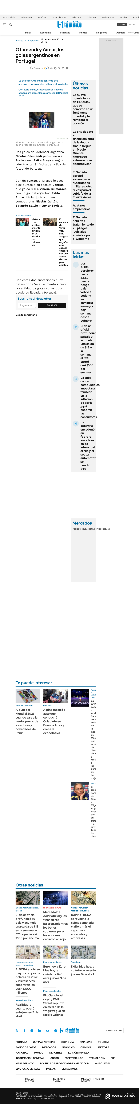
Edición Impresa (78, 1052)
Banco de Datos (26, 1047)
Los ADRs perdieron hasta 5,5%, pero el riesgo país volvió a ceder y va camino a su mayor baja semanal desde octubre (87, 292)
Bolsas (85, 529)
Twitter (17, 1030)
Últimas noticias (44, 1042)
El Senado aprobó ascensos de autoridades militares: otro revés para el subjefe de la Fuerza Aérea (82, 184)
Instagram (31, 1030)
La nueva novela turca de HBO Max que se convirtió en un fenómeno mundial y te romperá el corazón (83, 109)
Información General (30, 1058)
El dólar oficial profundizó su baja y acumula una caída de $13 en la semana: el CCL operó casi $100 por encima (88, 349)
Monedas (77, 529)
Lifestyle (103, 1047)
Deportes (33, 40)
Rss (113, 1058)
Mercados (49, 1047)
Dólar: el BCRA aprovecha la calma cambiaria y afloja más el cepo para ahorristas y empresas (82, 926)
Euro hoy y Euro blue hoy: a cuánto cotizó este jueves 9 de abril (54, 974)
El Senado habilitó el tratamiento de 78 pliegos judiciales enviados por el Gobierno (83, 228)
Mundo (38, 1052)
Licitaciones (70, 1068)
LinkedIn (39, 1030)
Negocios (101, 32)
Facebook (24, 1030)
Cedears (105, 529)
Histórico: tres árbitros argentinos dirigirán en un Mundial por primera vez (38, 232)
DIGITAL (31, 1080)
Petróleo (42, 17)
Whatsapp (55, 1030)
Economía (45, 32)
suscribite (122, 24)
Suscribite (52, 305)
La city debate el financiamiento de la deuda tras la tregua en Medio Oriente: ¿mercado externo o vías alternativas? (83, 148)
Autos (54, 1058)
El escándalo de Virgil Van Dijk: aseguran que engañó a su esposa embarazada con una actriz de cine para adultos (66, 242)
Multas (51, 1068)
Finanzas (65, 32)
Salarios (123, 17)
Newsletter (132, 32)
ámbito (19, 40)
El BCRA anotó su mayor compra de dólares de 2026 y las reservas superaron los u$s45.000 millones (28, 980)
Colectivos (76, 17)
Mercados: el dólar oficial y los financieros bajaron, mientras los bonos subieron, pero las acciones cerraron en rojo (55, 925)
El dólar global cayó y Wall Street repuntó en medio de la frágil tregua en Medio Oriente (54, 1005)
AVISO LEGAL (103, 1063)
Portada (21, 1042)
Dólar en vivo (26, 17)
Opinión (120, 32)
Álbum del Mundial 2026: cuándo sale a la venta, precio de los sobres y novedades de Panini (27, 721)
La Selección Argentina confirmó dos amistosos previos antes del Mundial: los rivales (43, 82)
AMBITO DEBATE (92, 1080)
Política (83, 32)
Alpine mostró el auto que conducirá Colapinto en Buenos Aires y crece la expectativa (54, 721)
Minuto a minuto (53, 907)
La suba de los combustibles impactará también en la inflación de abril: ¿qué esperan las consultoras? (90, 397)
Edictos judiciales (28, 1068)
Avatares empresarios (81, 207)
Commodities (95, 529)
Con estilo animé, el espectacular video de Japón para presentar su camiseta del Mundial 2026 (43, 93)
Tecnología (97, 1058)
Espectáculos (74, 1058)
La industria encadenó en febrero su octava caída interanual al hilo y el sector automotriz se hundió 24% (88, 445)
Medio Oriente (108, 17)
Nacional (22, 1052)
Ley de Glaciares (59, 17)
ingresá (132, 24)
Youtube (47, 1031)
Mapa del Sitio (25, 1063)
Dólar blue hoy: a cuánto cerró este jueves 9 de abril (83, 970)
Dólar (28, 32)
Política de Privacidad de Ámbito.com (64, 1063)
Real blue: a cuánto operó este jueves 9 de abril (27, 1010)
